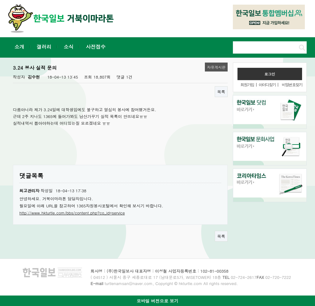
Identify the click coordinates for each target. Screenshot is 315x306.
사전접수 (96, 46)
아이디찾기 (267, 85)
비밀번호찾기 (292, 85)
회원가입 (247, 85)
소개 (19, 46)
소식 (69, 46)
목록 (221, 92)
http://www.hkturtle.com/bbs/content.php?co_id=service (72, 213)
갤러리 (44, 46)
